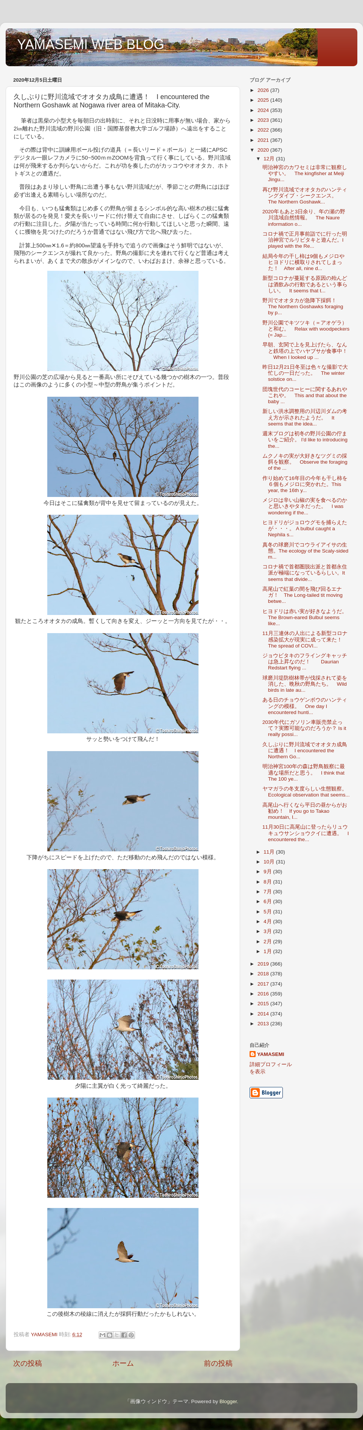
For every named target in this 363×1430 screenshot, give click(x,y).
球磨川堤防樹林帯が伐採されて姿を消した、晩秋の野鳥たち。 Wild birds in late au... (304, 684)
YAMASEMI (270, 1054)
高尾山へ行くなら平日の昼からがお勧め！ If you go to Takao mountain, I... (304, 811)
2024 (264, 110)
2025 (264, 100)
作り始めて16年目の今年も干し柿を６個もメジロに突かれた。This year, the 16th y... (304, 484)
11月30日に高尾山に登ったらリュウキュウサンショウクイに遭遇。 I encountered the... (305, 833)
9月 (268, 871)
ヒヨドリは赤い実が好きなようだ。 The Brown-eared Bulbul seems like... (307, 617)
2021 (264, 140)
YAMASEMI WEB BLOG (90, 44)
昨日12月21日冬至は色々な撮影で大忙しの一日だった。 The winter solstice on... (305, 373)
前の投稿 (218, 1363)
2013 (264, 1023)
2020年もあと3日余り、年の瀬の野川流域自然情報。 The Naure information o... (304, 218)
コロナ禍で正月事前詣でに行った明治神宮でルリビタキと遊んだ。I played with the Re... (304, 240)
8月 (268, 882)
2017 (264, 984)
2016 (264, 994)
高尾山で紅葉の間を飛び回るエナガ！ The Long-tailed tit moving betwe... (302, 595)
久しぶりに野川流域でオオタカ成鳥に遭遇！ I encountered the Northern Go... (304, 750)
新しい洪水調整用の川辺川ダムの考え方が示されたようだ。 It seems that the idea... (304, 417)
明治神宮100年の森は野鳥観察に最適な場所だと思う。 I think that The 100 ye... (303, 772)
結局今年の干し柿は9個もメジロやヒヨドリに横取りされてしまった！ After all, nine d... (303, 262)
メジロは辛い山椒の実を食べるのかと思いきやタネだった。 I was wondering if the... (304, 506)
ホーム (123, 1363)
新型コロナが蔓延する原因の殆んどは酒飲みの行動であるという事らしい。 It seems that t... (304, 284)
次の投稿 (27, 1363)
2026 (264, 90)
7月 (268, 891)
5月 (268, 912)
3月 (268, 931)
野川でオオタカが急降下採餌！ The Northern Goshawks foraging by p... (302, 306)
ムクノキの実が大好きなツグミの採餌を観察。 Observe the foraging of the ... (304, 462)
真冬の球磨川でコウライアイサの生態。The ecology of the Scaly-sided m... (305, 551)
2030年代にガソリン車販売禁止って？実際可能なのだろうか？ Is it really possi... (304, 728)
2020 (264, 150)
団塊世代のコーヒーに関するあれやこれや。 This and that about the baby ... (304, 395)
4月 (268, 921)
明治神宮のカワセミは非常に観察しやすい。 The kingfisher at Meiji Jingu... (304, 173)
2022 (264, 130)
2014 (264, 1014)
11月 (270, 852)
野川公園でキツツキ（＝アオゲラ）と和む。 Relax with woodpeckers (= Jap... (306, 329)
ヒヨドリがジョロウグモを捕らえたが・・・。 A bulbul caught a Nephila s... (304, 528)
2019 (264, 964)
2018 (264, 974)
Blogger (228, 1401)
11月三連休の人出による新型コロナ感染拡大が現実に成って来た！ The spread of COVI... (304, 639)
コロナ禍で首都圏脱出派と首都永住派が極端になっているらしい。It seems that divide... (304, 573)
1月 (268, 951)
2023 (264, 120)
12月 (270, 158)
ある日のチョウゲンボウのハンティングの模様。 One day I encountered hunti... (304, 706)
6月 (268, 901)
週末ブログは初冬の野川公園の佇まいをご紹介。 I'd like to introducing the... (304, 440)
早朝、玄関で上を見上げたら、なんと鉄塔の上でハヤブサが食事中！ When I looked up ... (304, 351)
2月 (268, 941)
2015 (264, 1003)
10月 (270, 862)
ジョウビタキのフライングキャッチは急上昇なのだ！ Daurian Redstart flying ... (304, 662)
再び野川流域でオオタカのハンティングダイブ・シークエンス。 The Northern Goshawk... (304, 196)
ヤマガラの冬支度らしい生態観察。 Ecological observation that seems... (307, 792)
